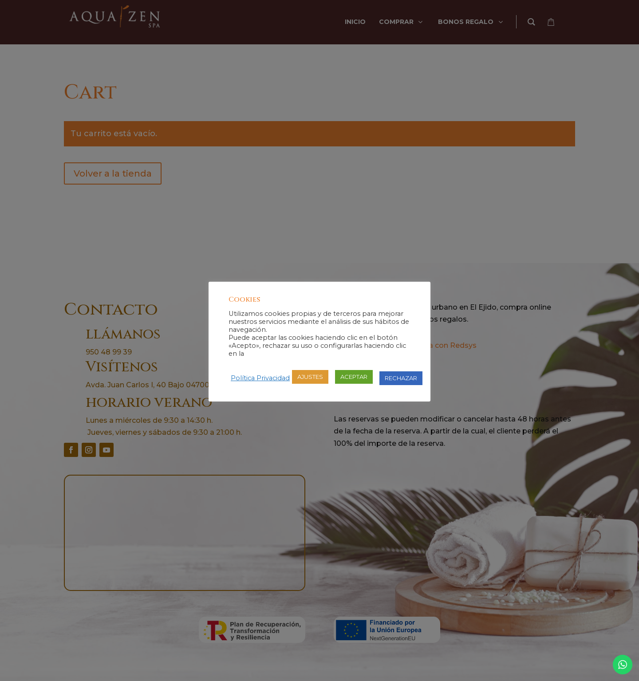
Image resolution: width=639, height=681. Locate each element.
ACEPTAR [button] (353, 376)
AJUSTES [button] (310, 376)
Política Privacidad (260, 378)
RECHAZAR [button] (401, 378)
